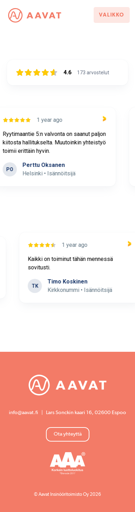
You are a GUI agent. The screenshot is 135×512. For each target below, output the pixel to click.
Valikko (111, 15)
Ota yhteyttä (68, 434)
